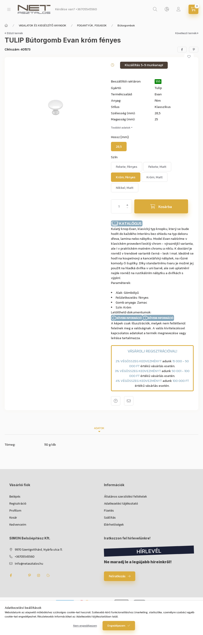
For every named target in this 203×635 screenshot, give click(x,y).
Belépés (14, 496)
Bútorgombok (126, 25)
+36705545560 (86, 9)
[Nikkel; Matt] (124, 187)
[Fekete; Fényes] (126, 166)
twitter (20, 575)
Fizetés (109, 510)
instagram (38, 575)
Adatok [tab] (99, 428)
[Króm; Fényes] (125, 177)
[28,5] (119, 146)
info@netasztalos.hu (29, 563)
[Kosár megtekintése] (193, 9)
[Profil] (178, 9)
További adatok (120, 128)
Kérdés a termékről (115, 400)
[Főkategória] (6, 25)
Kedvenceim (17, 524)
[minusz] (127, 209)
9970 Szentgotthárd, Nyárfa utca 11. (38, 549)
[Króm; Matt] (154, 177)
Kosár (13, 517)
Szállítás (110, 517)
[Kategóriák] (9, 9)
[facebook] (182, 49)
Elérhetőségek (114, 524)
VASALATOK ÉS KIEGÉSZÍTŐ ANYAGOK (42, 25)
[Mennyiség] (119, 206)
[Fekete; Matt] (157, 166)
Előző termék (15, 33)
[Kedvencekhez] (189, 56)
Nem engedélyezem (85, 627)
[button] (55, 108)
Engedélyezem (116, 627)
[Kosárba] (161, 206)
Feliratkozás (117, 576)
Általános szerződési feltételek (125, 496)
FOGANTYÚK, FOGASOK (92, 25)
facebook (10, 575)
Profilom (15, 510)
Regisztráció (17, 503)
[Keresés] (155, 9)
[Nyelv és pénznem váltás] (166, 9)
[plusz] (127, 203)
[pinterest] (193, 49)
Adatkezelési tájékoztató (121, 503)
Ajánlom (128, 400)
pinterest (29, 575)
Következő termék (186, 33)
